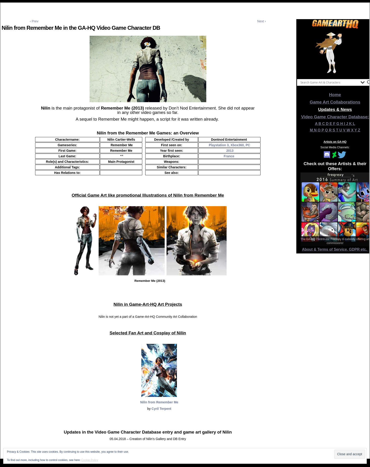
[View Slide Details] (335, 53)
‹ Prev (34, 21)
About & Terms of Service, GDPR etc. (335, 249)
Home (335, 94)
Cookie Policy (89, 460)
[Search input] (329, 82)
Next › (261, 21)
